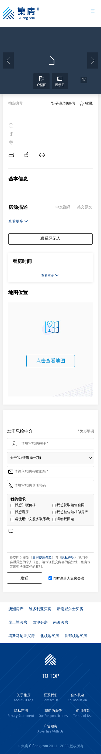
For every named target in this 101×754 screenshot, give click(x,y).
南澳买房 (60, 622)
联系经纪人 (50, 239)
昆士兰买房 (17, 622)
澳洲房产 (15, 609)
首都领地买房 (75, 636)
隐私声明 (67, 557)
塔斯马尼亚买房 (21, 636)
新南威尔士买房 (70, 609)
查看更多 (18, 221)
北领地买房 (49, 636)
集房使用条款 (42, 557)
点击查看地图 (50, 361)
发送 (24, 578)
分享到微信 (65, 103)
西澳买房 (40, 622)
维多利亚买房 (40, 609)
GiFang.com (38, 746)
